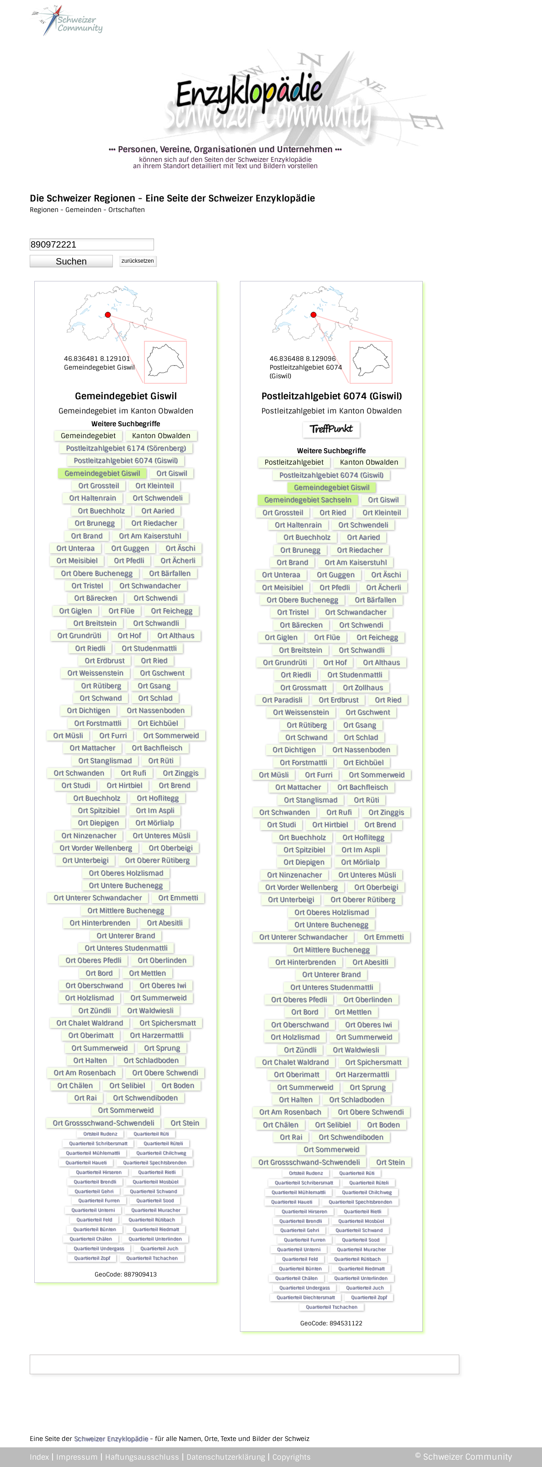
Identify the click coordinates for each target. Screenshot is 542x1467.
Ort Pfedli (129, 560)
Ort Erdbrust (104, 660)
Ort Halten (90, 1060)
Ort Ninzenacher (88, 835)
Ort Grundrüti (79, 635)
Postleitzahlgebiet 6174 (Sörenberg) (126, 448)
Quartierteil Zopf (92, 1258)
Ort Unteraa (75, 548)
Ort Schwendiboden (145, 1097)
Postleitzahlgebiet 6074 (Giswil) (126, 460)
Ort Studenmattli (149, 648)
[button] (71, 261)
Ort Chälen (75, 1085)
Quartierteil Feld (94, 1220)
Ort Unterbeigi (85, 860)
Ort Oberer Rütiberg (157, 860)
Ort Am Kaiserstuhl (150, 535)
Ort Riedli (90, 648)
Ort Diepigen (98, 822)
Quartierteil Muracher (155, 1210)
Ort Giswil (171, 473)
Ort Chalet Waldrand (89, 1022)
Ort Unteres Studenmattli (126, 948)
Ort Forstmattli (97, 723)
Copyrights (291, 1457)
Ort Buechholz (101, 510)
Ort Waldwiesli (150, 1010)
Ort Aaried (157, 510)
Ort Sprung (162, 1048)
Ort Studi (75, 785)
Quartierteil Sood (155, 1200)
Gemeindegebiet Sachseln (307, 499)
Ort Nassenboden (156, 710)
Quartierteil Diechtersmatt (305, 1297)
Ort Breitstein (95, 623)
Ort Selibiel (127, 1085)
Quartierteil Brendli (95, 1182)
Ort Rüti (160, 760)
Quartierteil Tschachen (152, 1258)
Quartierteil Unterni (93, 1210)
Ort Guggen (130, 548)
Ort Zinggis (180, 773)
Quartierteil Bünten (94, 1229)
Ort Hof (129, 635)
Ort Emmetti (178, 897)
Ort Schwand (101, 698)
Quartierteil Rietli (156, 1172)
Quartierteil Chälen (90, 1239)
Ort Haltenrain (92, 498)
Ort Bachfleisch (157, 747)
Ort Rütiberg (101, 685)
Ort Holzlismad (89, 997)
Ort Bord (98, 973)
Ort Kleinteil (154, 485)
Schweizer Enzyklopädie (111, 1439)
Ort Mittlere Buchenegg (125, 910)
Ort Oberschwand (94, 985)
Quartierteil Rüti (151, 1134)
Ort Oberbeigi (170, 848)
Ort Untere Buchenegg (126, 885)
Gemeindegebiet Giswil (102, 473)
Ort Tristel (87, 585)
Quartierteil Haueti (85, 1162)
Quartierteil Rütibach (151, 1220)
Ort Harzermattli (156, 1035)
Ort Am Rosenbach (84, 1072)
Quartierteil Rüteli (163, 1143)
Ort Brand (86, 535)
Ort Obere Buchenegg (97, 573)
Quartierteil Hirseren (99, 1172)
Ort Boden (177, 1085)
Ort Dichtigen (88, 710)
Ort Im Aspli (155, 810)
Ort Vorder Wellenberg (95, 848)
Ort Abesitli (164, 922)
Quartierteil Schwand (153, 1191)
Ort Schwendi (155, 598)
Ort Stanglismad (105, 760)
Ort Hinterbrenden (99, 922)
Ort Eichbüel (158, 723)
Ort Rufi (133, 773)
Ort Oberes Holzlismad (126, 873)
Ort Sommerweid (171, 735)
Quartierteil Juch (159, 1248)
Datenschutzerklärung (225, 1457)
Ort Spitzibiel (98, 810)
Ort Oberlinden (162, 960)
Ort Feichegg (171, 610)
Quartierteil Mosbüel (155, 1182)
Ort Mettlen (147, 973)
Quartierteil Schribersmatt (98, 1143)
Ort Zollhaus (363, 687)
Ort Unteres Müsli (161, 835)
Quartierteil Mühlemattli (93, 1153)
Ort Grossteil (98, 485)
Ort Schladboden (151, 1060)
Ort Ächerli (177, 560)
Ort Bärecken (95, 598)
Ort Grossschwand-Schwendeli (103, 1123)
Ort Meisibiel (76, 560)
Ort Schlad (155, 698)
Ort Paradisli (282, 699)
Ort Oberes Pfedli (93, 960)
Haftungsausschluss (142, 1457)
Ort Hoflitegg (158, 798)
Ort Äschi (180, 548)
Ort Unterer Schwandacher (97, 897)
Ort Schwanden (78, 773)
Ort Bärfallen (170, 573)
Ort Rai (85, 1097)
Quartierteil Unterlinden (155, 1239)
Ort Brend (174, 785)
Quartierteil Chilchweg (161, 1153)
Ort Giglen (75, 610)
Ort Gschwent (162, 673)
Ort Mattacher (92, 747)
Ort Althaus (175, 635)
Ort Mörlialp (154, 822)
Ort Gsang (154, 685)
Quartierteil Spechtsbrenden (154, 1162)
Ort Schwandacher (150, 585)
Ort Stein (184, 1123)
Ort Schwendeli (157, 498)
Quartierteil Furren (99, 1200)
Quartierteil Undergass (99, 1248)
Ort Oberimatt (90, 1035)
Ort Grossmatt (303, 687)
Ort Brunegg (94, 523)
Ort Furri (113, 735)
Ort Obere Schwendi (165, 1072)
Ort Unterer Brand (125, 935)
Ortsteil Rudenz (100, 1134)
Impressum (77, 1457)
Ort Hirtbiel (124, 785)
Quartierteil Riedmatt (156, 1229)
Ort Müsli (68, 735)
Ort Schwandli (156, 623)
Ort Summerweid (158, 997)
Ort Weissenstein (95, 673)
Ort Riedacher (154, 523)
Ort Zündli (94, 1010)
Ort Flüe (121, 610)
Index (39, 1457)
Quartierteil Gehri (93, 1191)
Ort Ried (154, 660)
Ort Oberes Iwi (162, 985)
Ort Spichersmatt (167, 1022)
